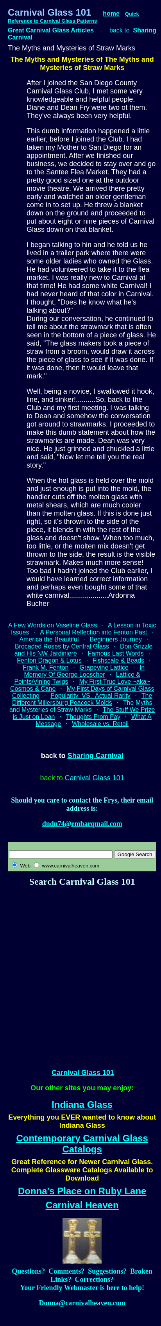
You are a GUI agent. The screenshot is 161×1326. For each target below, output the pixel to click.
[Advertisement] (73, 974)
